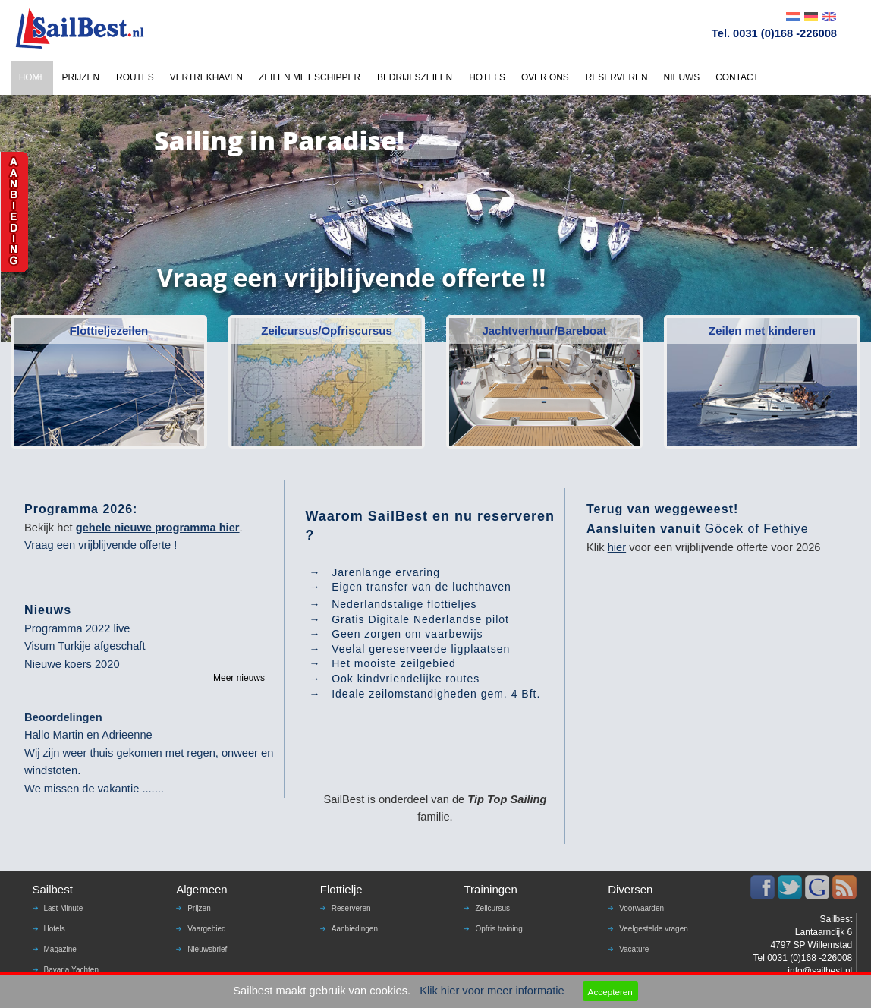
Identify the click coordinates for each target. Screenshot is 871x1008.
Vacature (634, 949)
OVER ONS (545, 77)
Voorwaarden (641, 908)
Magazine (60, 949)
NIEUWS (682, 77)
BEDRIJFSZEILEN (414, 77)
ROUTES (135, 77)
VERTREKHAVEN (206, 77)
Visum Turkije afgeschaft (84, 646)
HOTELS (487, 77)
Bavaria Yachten (71, 969)
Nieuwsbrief (207, 949)
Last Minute (63, 908)
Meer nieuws (239, 678)
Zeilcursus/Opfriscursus (326, 330)
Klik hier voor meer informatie (492, 990)
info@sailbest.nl (820, 970)
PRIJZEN (80, 77)
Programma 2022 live (77, 628)
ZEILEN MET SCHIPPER (309, 77)
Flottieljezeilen (109, 330)
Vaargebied (206, 929)
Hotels (54, 929)
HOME (32, 77)
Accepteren (610, 992)
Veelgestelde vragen (653, 929)
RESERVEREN (617, 77)
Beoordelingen (63, 717)
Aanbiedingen (355, 929)
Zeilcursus (492, 908)
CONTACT (737, 77)
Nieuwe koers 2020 (71, 664)
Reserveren (351, 908)
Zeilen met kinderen (762, 330)
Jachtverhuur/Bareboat (544, 330)
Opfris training (498, 929)
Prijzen (199, 908)
